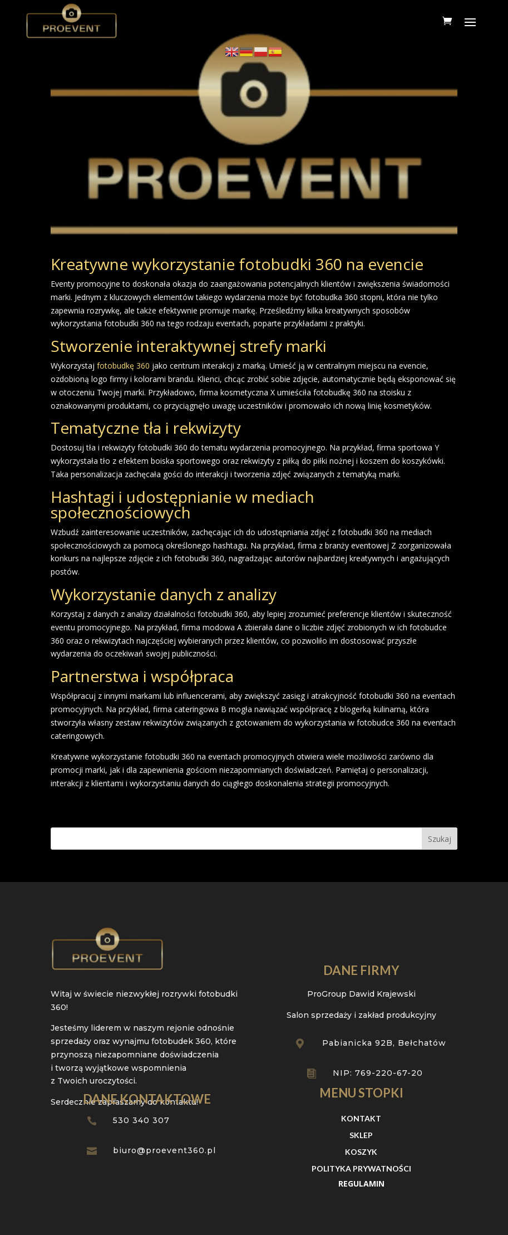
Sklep (361, 1135)
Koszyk (361, 1152)
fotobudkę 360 (122, 365)
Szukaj (439, 839)
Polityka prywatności (361, 1169)
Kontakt (361, 1119)
